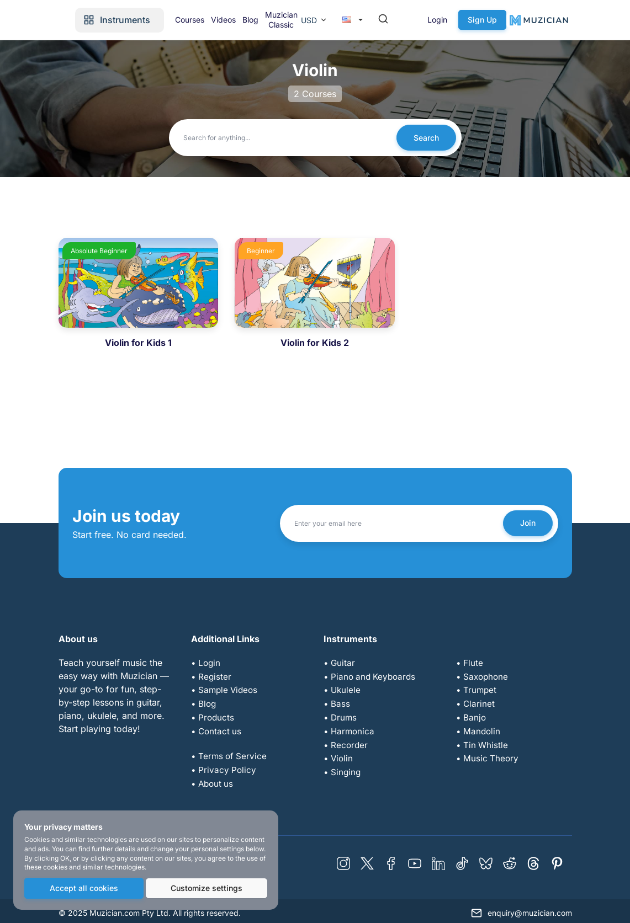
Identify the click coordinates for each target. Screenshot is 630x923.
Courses (247, 19)
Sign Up (555, 19)
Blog (317, 19)
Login (511, 19)
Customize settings (206, 888)
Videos (285, 19)
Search (425, 137)
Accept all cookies (83, 888)
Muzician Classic (352, 19)
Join (526, 522)
